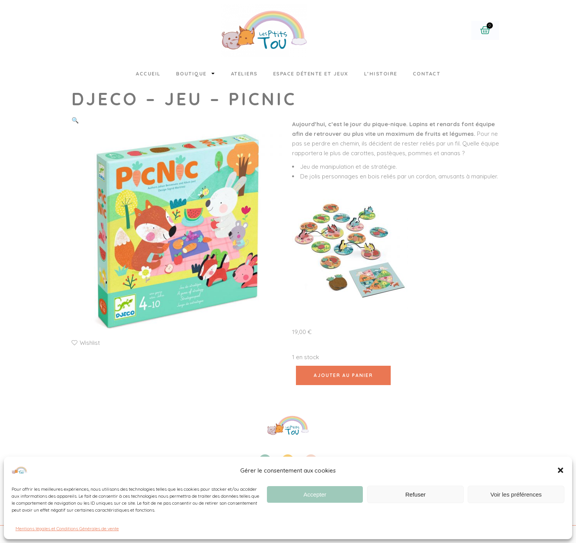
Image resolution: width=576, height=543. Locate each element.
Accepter (314, 494)
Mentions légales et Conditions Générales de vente (67, 528)
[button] (560, 470)
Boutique (195, 73)
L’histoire (380, 73)
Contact (427, 73)
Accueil (148, 73)
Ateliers (244, 73)
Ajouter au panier (343, 375)
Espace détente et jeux (311, 73)
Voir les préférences (516, 494)
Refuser (415, 494)
